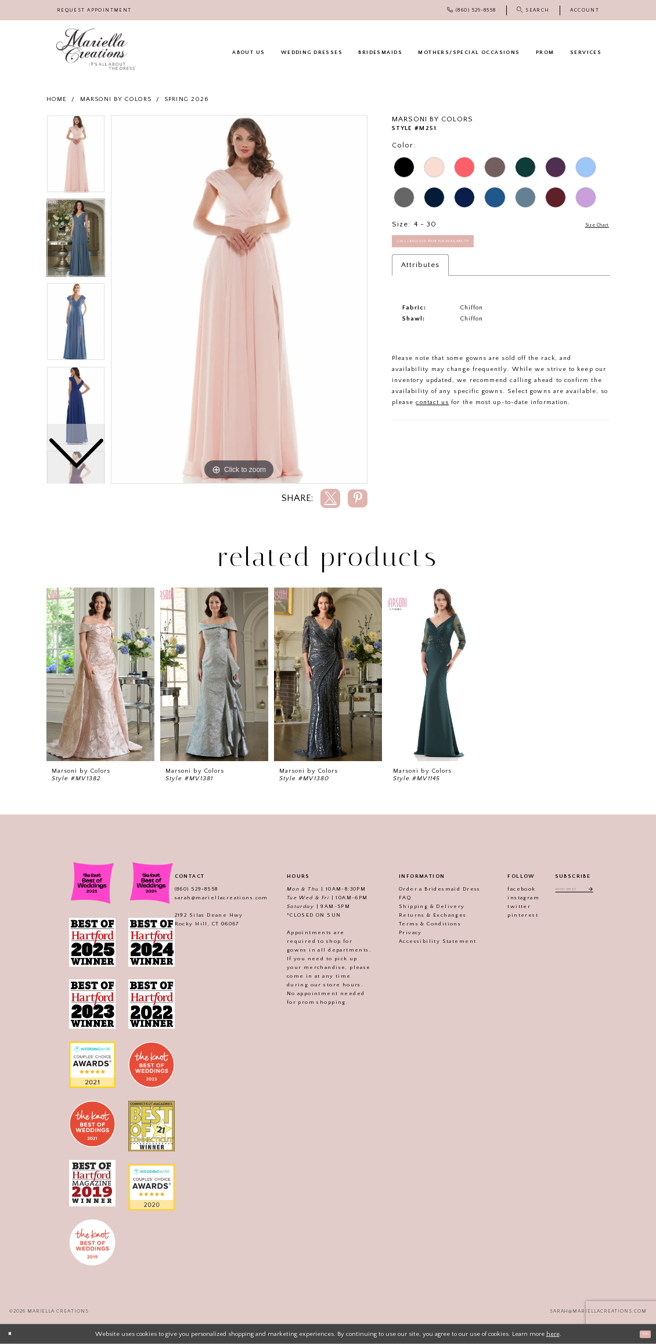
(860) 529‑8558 (185, 889)
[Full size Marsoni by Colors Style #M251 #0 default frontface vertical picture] (239, 300)
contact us (432, 411)
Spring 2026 (186, 99)
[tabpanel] (239, 300)
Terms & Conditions (419, 924)
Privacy (399, 932)
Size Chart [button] (589, 225)
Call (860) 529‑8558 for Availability (455, 247)
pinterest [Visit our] (511, 915)
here (553, 1333)
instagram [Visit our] (512, 897)
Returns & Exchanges (422, 915)
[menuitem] (94, 10)
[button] (585, 10)
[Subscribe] (597, 890)
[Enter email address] (573, 890)
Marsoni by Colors (116, 99)
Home (56, 99)
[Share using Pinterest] (357, 498)
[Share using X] (330, 498)
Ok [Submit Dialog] (642, 1333)
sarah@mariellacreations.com (210, 897)
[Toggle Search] (533, 10)
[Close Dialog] (12, 1334)
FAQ (394, 897)
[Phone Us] (471, 10)
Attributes (420, 274)
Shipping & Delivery (421, 906)
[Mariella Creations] (96, 49)
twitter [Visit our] (508, 906)
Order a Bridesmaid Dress (429, 889)
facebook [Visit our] (510, 889)
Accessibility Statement (426, 941)
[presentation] (100, 674)
